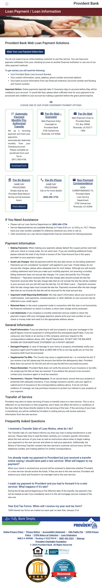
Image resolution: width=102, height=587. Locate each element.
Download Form (19, 165)
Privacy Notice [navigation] (33, 532)
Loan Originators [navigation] (69, 535)
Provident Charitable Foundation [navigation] (51, 541)
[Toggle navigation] (7, 4)
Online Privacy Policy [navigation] (13, 532)
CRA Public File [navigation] (75, 532)
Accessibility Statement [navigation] (53, 532)
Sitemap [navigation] (81, 538)
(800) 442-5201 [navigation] (66, 538)
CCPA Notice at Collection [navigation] (46, 535)
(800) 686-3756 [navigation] (50, 197)
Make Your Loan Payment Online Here (25, 51)
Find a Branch (19, 206)
